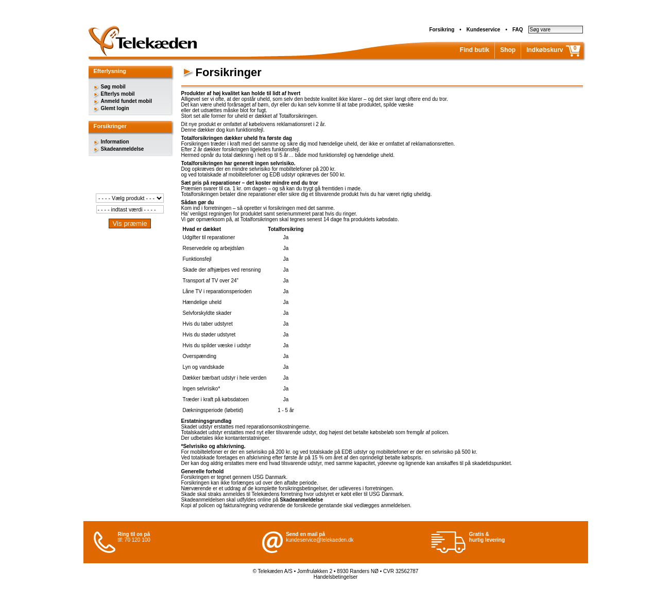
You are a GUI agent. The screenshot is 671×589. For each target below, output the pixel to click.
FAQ (517, 29)
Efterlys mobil (118, 94)
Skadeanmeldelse (122, 149)
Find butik (474, 49)
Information (115, 142)
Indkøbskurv (544, 49)
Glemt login (115, 108)
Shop (507, 49)
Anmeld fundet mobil (126, 101)
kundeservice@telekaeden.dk (319, 540)
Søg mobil (113, 87)
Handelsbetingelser (336, 577)
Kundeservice (484, 29)
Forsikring (441, 29)
